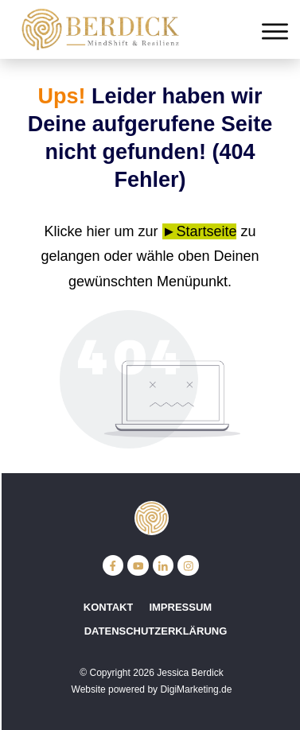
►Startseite (199, 231)
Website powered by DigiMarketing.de (152, 689)
